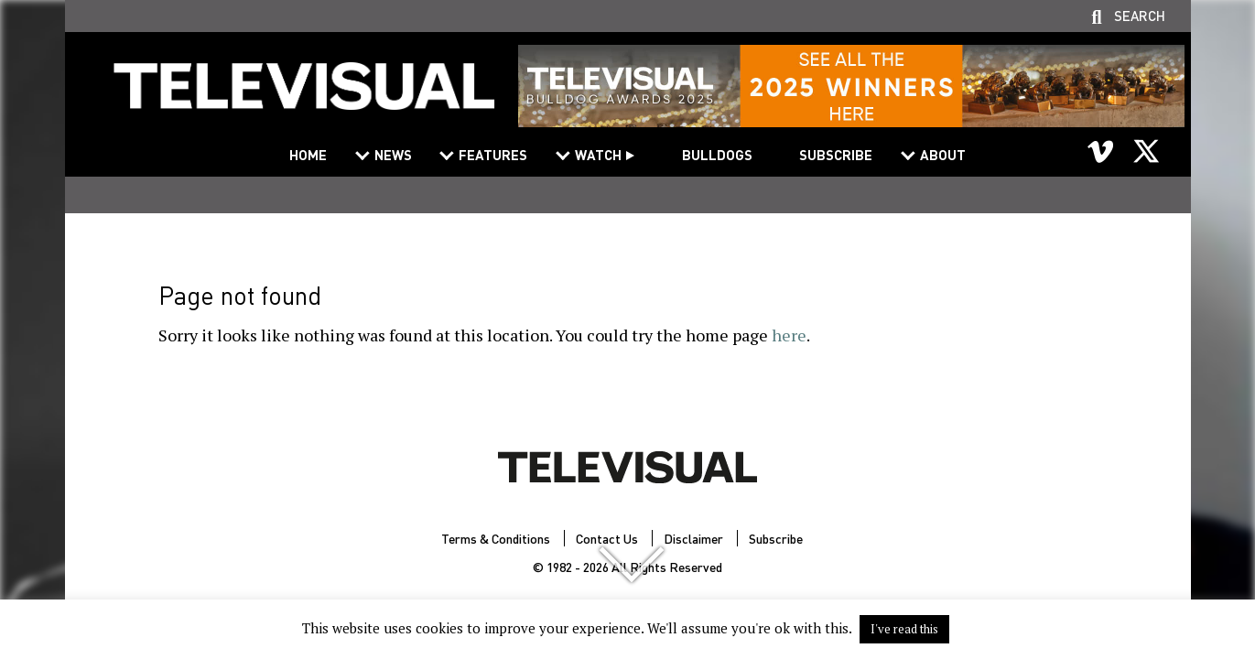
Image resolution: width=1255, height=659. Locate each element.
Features (493, 155)
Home (308, 155)
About (943, 155)
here (789, 335)
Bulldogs (717, 155)
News (393, 155)
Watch (598, 155)
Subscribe (835, 155)
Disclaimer (693, 538)
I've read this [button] (904, 629)
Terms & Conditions (495, 538)
